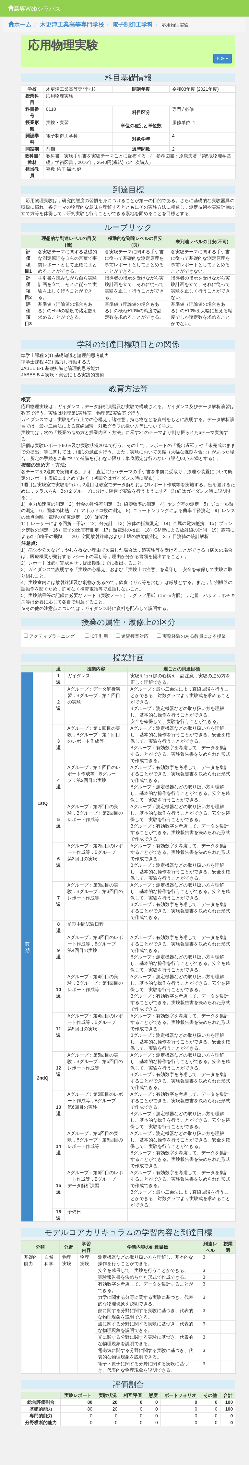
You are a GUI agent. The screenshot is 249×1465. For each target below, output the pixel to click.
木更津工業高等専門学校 (72, 24)
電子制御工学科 (132, 24)
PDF (222, 58)
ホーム (19, 24)
